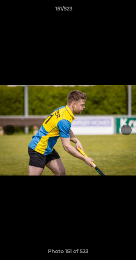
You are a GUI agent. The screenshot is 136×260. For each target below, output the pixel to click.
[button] (110, 10)
